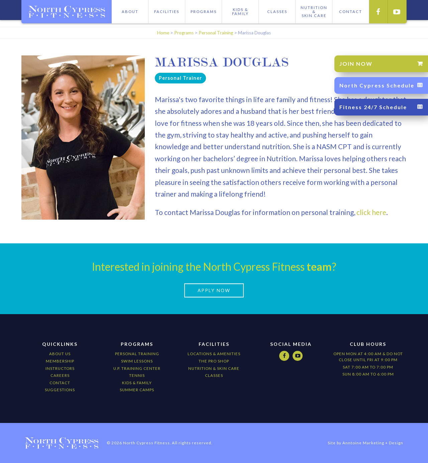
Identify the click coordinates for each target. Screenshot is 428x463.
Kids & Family (240, 11)
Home (163, 32)
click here (370, 212)
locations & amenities (214, 354)
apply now (214, 290)
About (130, 11)
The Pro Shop (214, 361)
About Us (60, 354)
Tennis (137, 375)
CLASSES (214, 375)
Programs (204, 11)
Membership (60, 361)
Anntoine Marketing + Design (372, 443)
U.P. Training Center (136, 368)
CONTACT (350, 11)
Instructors (60, 368)
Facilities (166, 11)
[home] (66, 11)
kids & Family (137, 383)
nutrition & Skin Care (213, 368)
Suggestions (60, 390)
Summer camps (137, 390)
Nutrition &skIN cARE (314, 11)
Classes (277, 11)
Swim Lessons (137, 361)
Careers (60, 375)
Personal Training (216, 32)
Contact (59, 383)
